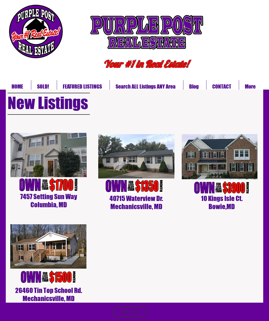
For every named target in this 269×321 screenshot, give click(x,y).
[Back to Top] (130, 312)
